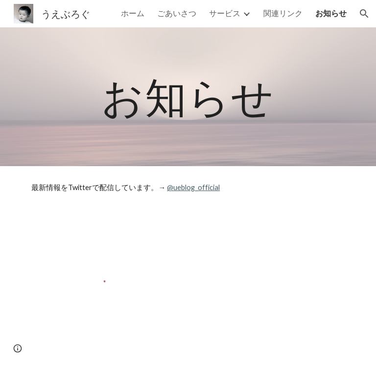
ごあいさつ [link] (176, 13)
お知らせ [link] (331, 13)
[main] (187, 96)
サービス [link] (224, 13)
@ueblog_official (193, 187)
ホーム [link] (132, 13)
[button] (364, 13)
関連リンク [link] (283, 13)
